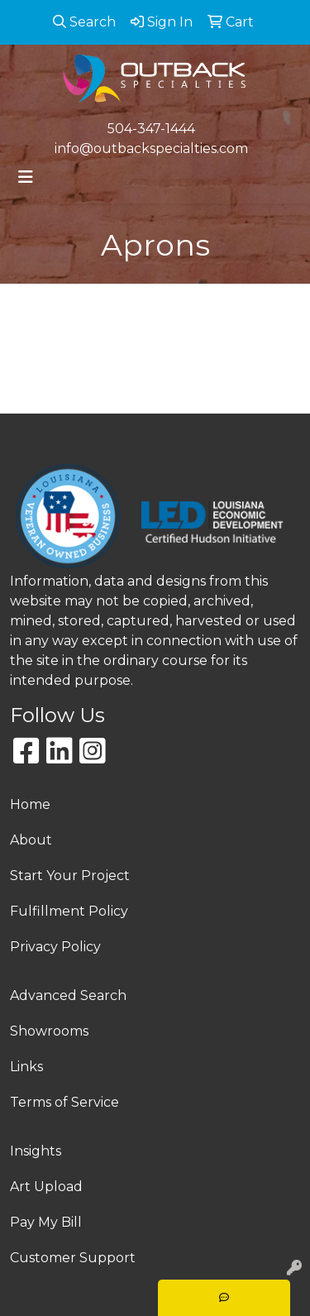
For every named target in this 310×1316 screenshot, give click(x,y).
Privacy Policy (55, 947)
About (31, 840)
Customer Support (73, 1258)
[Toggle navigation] (25, 177)
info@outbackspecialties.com (151, 148)
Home (30, 804)
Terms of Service (64, 1102)
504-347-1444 (151, 128)
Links (26, 1066)
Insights (35, 1151)
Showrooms (49, 1031)
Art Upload (46, 1186)
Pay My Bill (46, 1222)
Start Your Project (70, 875)
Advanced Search (68, 995)
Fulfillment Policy (69, 911)
